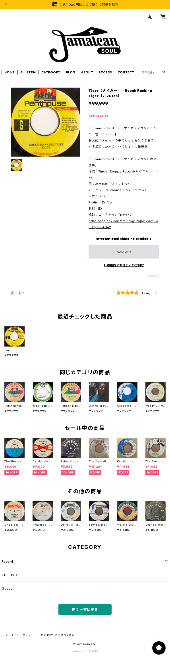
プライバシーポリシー (19, 635)
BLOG (70, 72)
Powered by (85, 651)
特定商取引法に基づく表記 (58, 635)
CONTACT (126, 72)
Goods (7, 588)
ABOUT (87, 72)
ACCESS (105, 72)
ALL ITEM (28, 72)
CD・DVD (9, 575)
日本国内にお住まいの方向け (124, 265)
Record (7, 561)
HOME (9, 72)
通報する (153, 276)
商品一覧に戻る (85, 609)
